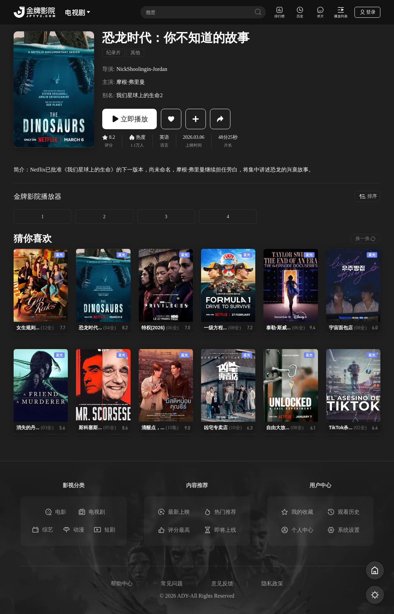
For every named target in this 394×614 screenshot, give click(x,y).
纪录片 (113, 52)
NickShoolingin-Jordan (141, 69)
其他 (135, 52)
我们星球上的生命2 (139, 95)
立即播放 (129, 119)
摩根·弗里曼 (130, 82)
